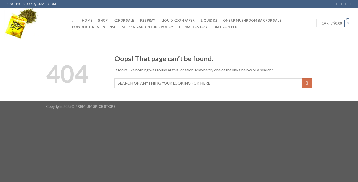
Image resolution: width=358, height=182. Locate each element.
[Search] (74, 20)
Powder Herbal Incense (94, 27)
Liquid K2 (209, 20)
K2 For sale (124, 20)
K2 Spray (147, 20)
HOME (87, 20)
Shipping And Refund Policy (147, 27)
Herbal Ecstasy (193, 27)
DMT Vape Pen (226, 27)
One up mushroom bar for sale (252, 20)
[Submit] (307, 83)
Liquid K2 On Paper (178, 20)
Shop (103, 20)
